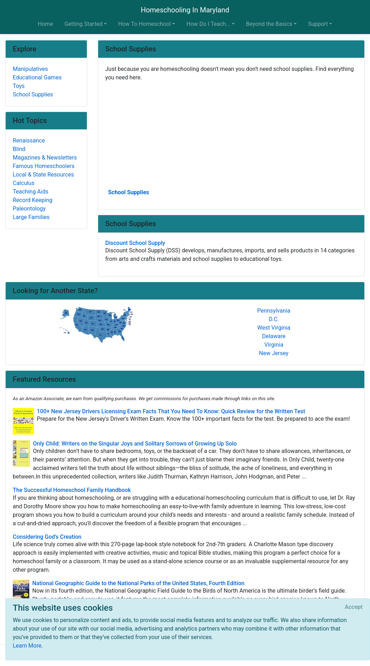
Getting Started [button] (84, 24)
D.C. (274, 319)
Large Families (31, 217)
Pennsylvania (274, 310)
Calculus (23, 183)
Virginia (274, 344)
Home (45, 24)
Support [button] (318, 24)
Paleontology (29, 208)
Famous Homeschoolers (43, 166)
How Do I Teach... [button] (208, 24)
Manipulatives (30, 69)
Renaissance (29, 140)
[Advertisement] (231, 134)
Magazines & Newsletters (45, 157)
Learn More (27, 645)
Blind (19, 149)
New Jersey (273, 353)
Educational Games (37, 77)
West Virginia (274, 327)
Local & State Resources (43, 174)
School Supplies (128, 192)
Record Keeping (32, 200)
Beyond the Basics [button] (269, 24)
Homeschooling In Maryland (185, 10)
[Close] (354, 607)
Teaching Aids (30, 191)
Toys (19, 86)
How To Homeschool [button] (144, 24)
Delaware (273, 336)
